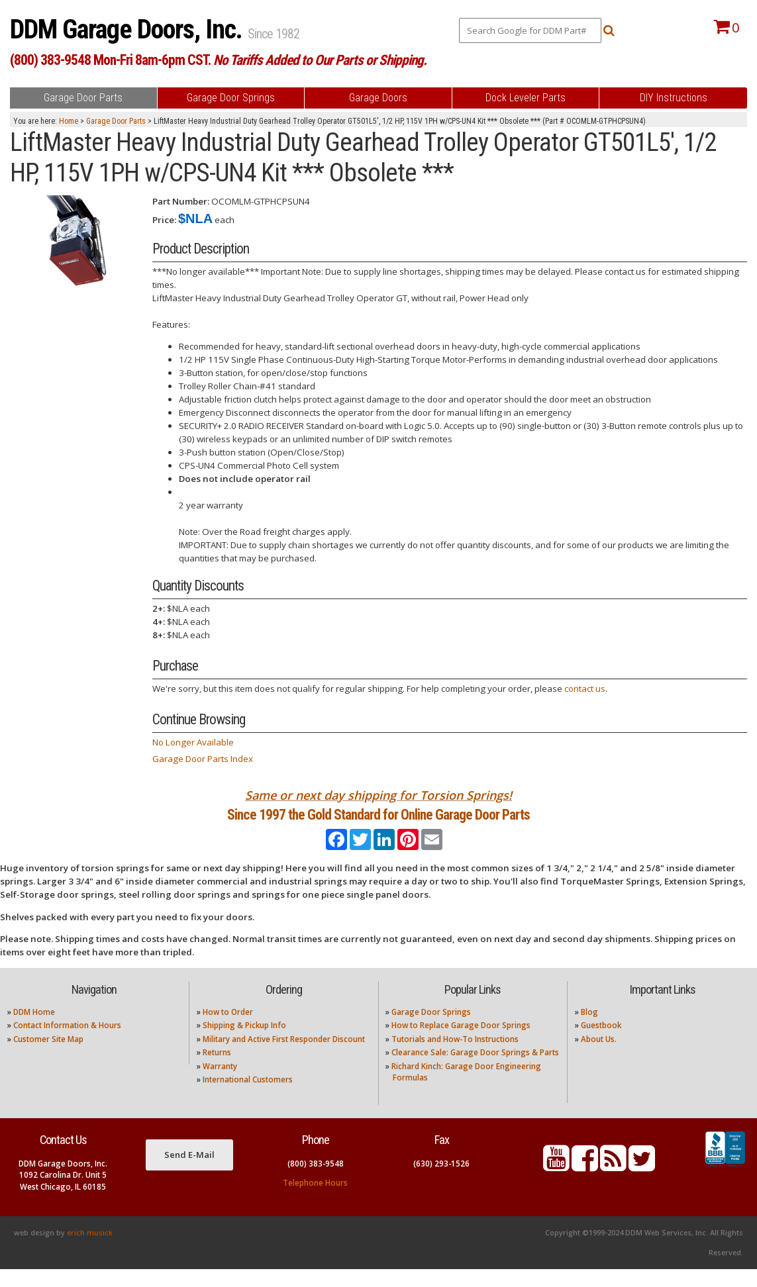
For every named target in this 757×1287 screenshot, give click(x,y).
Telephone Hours (315, 1200)
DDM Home (34, 1030)
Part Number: (180, 201)
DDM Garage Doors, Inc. (129, 29)
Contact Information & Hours (67, 1043)
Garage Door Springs (431, 1030)
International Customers (248, 1097)
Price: (164, 220)
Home (68, 121)
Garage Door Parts (116, 121)
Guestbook (601, 1043)
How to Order (228, 1030)
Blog (589, 1030)
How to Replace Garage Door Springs (460, 1043)
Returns (217, 1070)
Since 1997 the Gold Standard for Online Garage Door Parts (378, 823)
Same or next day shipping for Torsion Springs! (378, 795)
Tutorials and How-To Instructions (455, 1057)
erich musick (90, 1250)
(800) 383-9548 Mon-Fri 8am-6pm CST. (218, 60)
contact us (584, 688)
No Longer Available (193, 742)
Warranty (220, 1083)
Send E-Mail (189, 1172)
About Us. (599, 1057)
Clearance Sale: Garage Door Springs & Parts (475, 1070)
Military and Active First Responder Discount (284, 1057)
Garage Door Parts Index (202, 759)
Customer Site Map (48, 1057)
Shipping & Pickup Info (244, 1043)
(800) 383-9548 (315, 1181)
